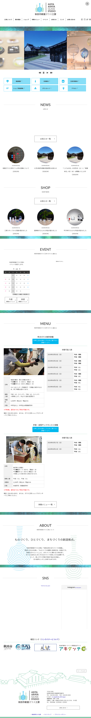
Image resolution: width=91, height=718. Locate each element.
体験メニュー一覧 (45, 504)
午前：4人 (77, 387)
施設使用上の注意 (36, 714)
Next (86, 649)
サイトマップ (47, 714)
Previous (5, 649)
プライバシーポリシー (60, 714)
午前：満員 (77, 354)
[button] (40, 73)
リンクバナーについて (50, 639)
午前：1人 (77, 367)
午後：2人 (77, 376)
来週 (23, 300)
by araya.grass (74, 587)
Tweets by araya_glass (45, 585)
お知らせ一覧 (45, 138)
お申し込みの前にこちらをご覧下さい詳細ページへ (45, 341)
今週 (10, 300)
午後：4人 (77, 383)
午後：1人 (77, 370)
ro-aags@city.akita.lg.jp (58, 697)
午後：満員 (77, 357)
